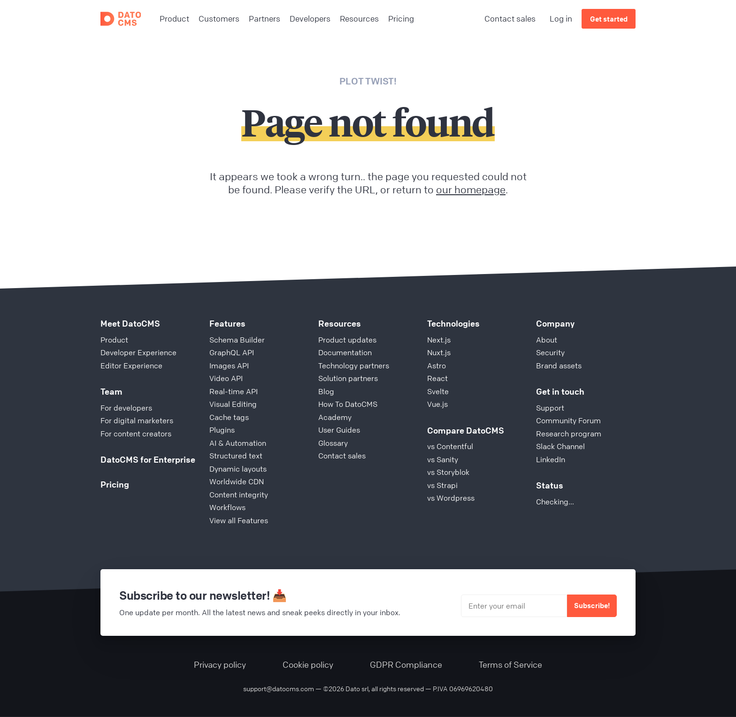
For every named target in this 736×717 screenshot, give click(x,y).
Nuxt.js (439, 352)
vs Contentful (450, 446)
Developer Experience (138, 352)
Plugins (222, 430)
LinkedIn (550, 459)
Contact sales (510, 18)
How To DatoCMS (347, 404)
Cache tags (229, 417)
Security (550, 352)
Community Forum (568, 420)
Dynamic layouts (238, 468)
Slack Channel (560, 446)
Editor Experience (131, 365)
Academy (335, 417)
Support (550, 407)
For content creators (135, 433)
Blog (326, 391)
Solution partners (348, 378)
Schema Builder (237, 339)
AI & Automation (237, 443)
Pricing (114, 484)
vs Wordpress (451, 498)
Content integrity (238, 494)
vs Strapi (442, 485)
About (546, 339)
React (437, 378)
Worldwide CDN (236, 481)
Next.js (439, 339)
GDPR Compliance (406, 664)
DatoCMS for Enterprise (147, 459)
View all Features (238, 520)
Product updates (347, 339)
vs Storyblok (448, 472)
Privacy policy (220, 664)
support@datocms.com (278, 688)
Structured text (235, 455)
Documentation (345, 352)
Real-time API (233, 391)
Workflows (227, 507)
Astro (436, 365)
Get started (609, 18)
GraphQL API (231, 352)
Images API (229, 365)
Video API (226, 378)
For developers (126, 407)
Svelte (438, 391)
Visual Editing (233, 404)
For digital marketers (136, 420)
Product (114, 339)
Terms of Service (510, 664)
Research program (568, 433)
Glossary (333, 443)
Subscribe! (592, 605)
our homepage (471, 189)
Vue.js (437, 404)
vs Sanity (442, 459)
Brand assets (559, 365)
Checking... (555, 501)
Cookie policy (308, 664)
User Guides (339, 430)
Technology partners (353, 365)
